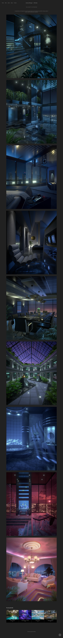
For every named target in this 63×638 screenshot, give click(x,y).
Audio (9, 2)
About (12, 2)
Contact (15, 2)
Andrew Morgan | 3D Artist (31, 3)
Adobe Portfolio (33, 631)
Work (6, 2)
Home (3, 2)
